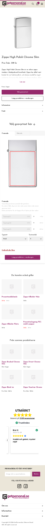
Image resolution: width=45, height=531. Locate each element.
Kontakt (22, 516)
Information (22, 511)
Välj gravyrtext (22, 92)
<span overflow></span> (22, 431)
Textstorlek (33, 235)
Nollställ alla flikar (8, 250)
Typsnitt (5, 235)
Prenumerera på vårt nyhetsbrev (18, 469)
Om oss (22, 506)
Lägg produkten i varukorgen (22, 98)
